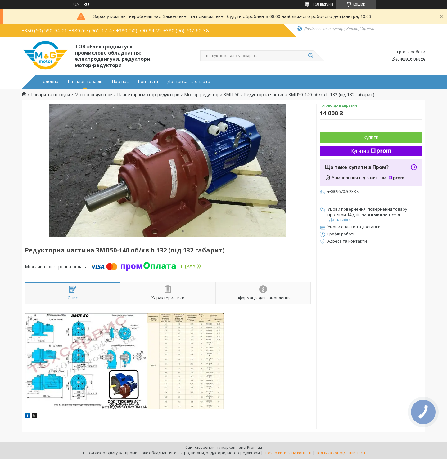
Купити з (371, 151)
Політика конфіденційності (340, 453)
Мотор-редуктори (93, 94)
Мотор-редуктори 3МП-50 (212, 94)
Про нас (120, 81)
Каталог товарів (85, 81)
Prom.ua (254, 447)
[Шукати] (310, 55)
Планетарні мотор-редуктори (148, 94)
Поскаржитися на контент (288, 453)
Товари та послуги (50, 94)
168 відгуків (323, 4)
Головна (49, 81)
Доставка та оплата (188, 81)
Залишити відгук (408, 58)
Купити (370, 137)
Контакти (148, 81)
